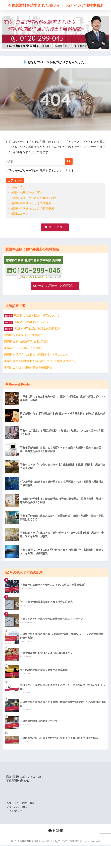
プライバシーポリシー (19, 808)
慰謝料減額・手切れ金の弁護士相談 (34, 199)
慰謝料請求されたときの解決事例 (32, 209)
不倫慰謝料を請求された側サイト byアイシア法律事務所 (56, 5)
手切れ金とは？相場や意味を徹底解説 (28, 369)
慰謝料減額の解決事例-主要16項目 (26, 342)
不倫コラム (18, 188)
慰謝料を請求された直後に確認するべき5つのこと (36, 355)
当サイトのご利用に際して (22, 804)
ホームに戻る (54, 228)
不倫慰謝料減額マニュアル (31, 323)
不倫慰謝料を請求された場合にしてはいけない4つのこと (40, 362)
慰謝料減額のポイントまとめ (23, 777)
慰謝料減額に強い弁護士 (27, 193)
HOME (55, 832)
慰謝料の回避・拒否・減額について (37, 316)
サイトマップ (14, 812)
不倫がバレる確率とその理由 (22, 349)
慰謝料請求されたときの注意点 (31, 204)
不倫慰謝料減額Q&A (18, 782)
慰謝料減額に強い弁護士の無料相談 (32, 329)
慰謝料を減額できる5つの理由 (23, 336)
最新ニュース (19, 214)
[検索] (69, 162)
